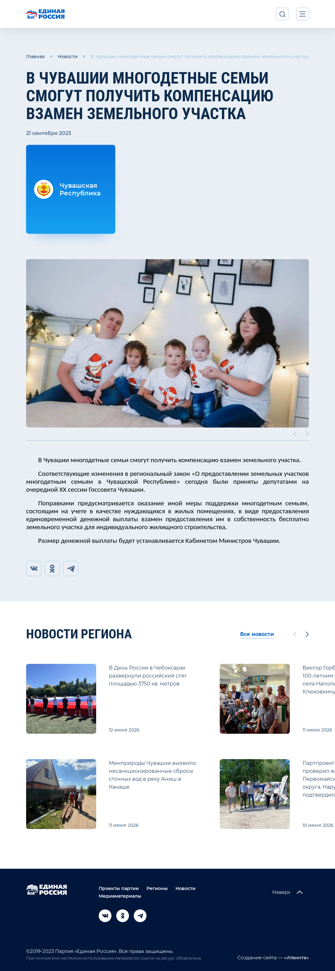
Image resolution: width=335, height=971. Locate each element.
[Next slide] (307, 434)
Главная (35, 56)
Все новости (257, 634)
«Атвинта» (296, 957)
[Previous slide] (294, 434)
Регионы (157, 888)
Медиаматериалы (120, 896)
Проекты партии (119, 888)
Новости (68, 56)
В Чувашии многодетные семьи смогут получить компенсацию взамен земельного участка (199, 56)
